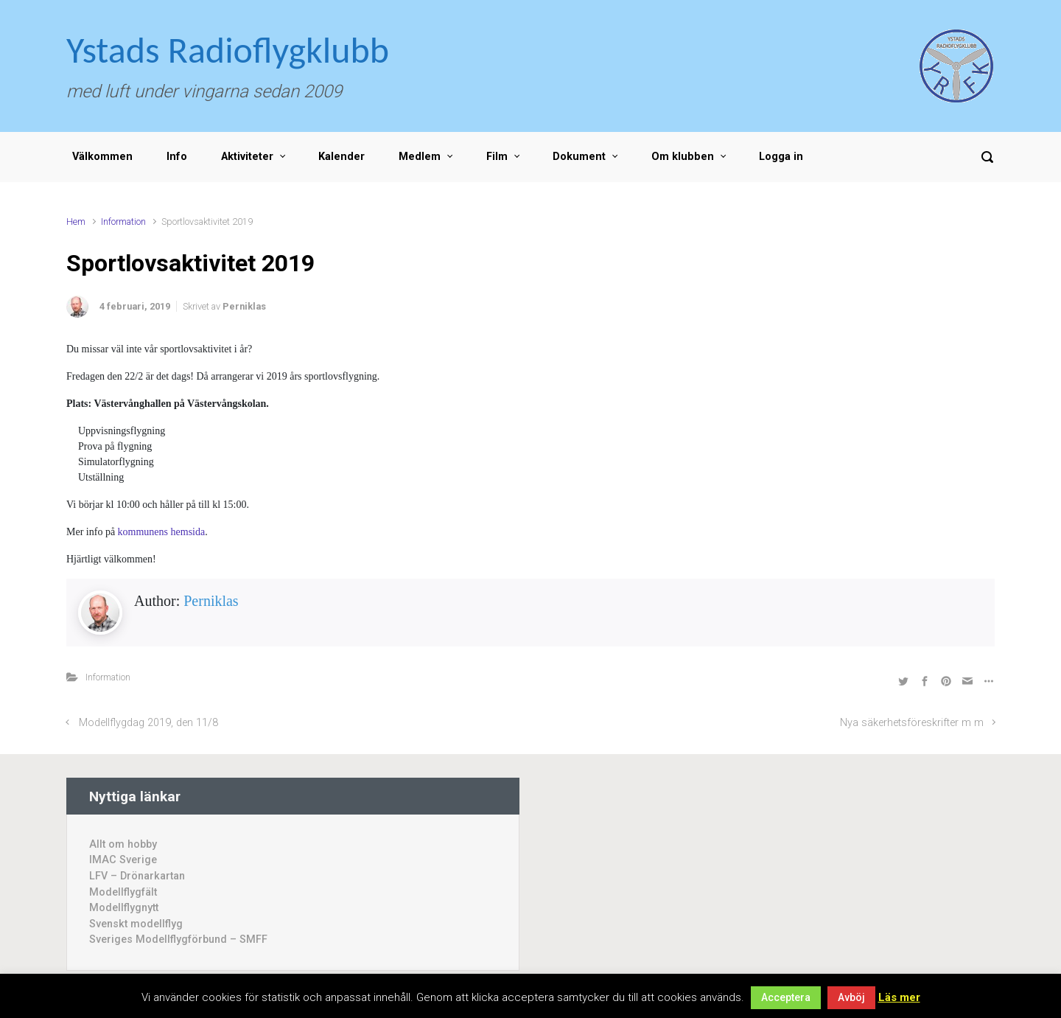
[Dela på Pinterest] (946, 680)
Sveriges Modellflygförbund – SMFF (178, 939)
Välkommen (102, 156)
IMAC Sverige (123, 860)
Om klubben (682, 156)
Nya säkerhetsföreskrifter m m (912, 723)
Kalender (341, 156)
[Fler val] (987, 680)
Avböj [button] (851, 997)
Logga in (781, 156)
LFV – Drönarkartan (137, 876)
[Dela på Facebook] (924, 680)
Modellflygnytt (123, 908)
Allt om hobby (123, 844)
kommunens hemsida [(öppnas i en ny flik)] (162, 531)
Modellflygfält (123, 892)
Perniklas (244, 306)
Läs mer (899, 997)
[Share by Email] (967, 680)
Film (497, 156)
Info (177, 156)
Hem (75, 221)
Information (123, 221)
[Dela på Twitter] (903, 680)
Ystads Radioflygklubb (227, 49)
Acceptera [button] (785, 997)
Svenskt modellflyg (136, 924)
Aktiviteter (247, 156)
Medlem (420, 156)
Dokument (579, 156)
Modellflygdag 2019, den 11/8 (148, 723)
